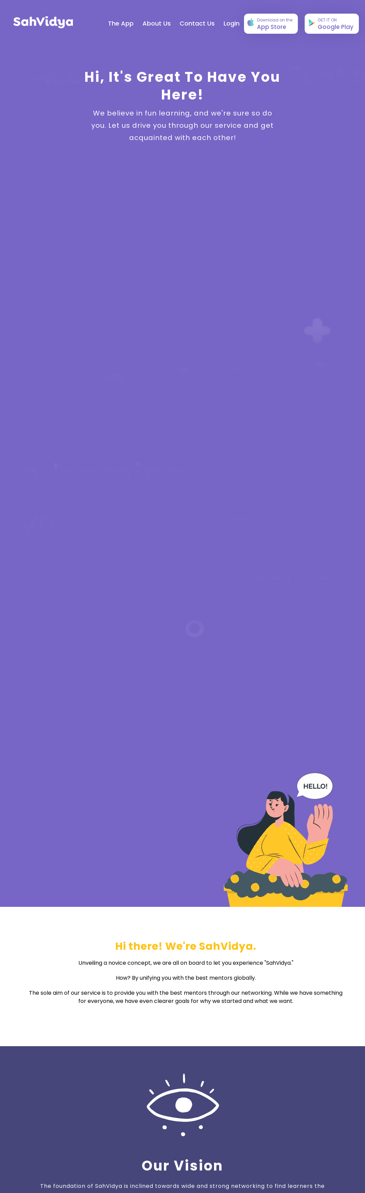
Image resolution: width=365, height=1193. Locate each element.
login (232, 23)
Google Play (331, 24)
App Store (269, 24)
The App (121, 23)
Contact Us (197, 23)
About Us (156, 23)
